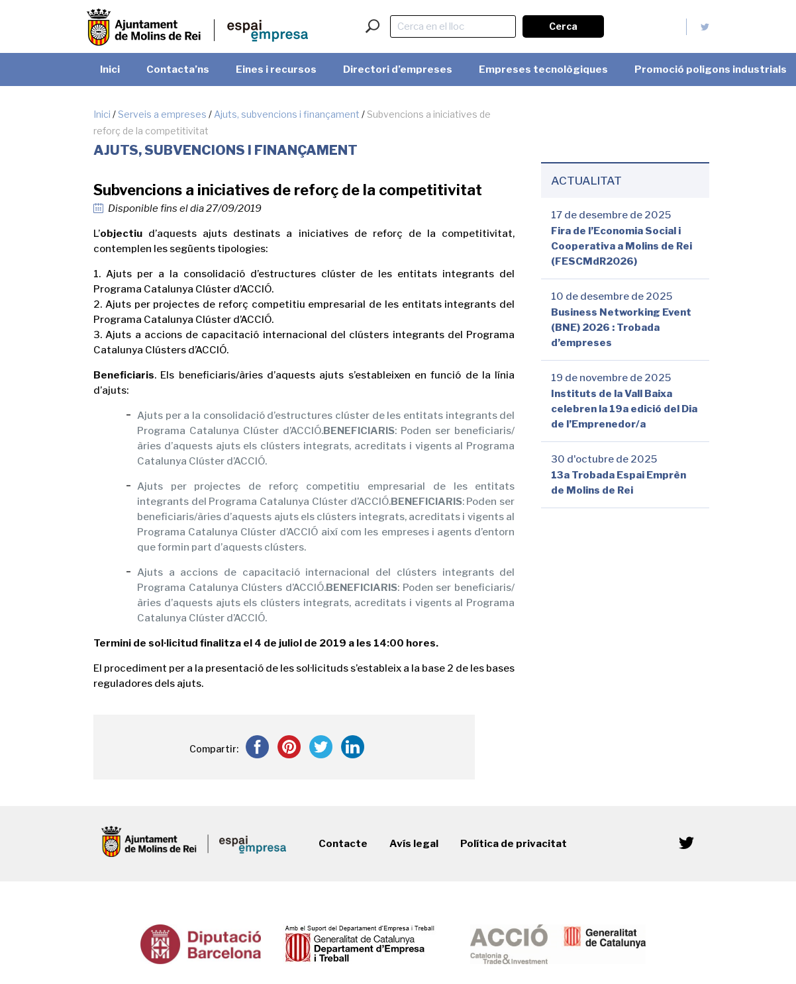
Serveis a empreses (162, 114)
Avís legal (413, 844)
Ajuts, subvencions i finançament (287, 114)
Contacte (343, 844)
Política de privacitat (513, 844)
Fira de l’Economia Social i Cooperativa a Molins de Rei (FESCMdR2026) (621, 246)
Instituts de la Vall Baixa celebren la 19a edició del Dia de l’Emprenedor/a (624, 409)
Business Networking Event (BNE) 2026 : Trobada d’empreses (621, 327)
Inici (102, 114)
